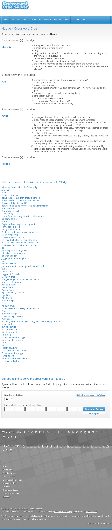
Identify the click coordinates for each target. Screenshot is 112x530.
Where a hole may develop (14, 358)
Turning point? (8, 355)
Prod (3, 311)
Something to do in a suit (13, 340)
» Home (4, 466)
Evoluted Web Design (63, 511)
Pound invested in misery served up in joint (21, 308)
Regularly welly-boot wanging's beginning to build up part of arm (31, 321)
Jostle (4, 268)
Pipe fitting (6, 295)
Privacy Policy (92, 523)
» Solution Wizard (8, 473)
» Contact (5, 496)
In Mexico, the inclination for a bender (19, 245)
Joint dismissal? (8, 263)
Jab (2, 247)
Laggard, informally (10, 274)
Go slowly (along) (9, 234)
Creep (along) (7, 213)
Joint (3, 261)
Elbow (4, 221)
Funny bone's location (11, 229)
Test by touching (9, 347)
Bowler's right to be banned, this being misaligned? (25, 205)
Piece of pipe (7, 290)
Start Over (94, 413)
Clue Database (45, 19)
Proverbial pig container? (13, 316)
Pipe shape (6, 297)
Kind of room (7, 271)
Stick (3, 342)
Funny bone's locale (10, 226)
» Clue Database (8, 476)
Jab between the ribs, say (13, 253)
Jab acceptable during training (15, 250)
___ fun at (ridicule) (10, 361)
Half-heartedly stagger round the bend (19, 240)
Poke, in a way (8, 305)
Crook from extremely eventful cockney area (22, 216)
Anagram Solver (78, 19)
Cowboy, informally (10, 211)
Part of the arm (8, 284)
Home (5, 19)
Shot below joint (9, 332)
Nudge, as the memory (12, 282)
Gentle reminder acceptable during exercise (21, 232)
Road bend (6, 324)
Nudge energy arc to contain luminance (20, 279)
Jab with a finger (9, 255)
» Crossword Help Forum (11, 480)
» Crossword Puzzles (10, 493)
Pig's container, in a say (12, 292)
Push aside (6, 319)
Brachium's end (8, 208)
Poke (3, 303)
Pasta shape (7, 287)
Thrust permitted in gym (12, 353)
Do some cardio (9, 218)
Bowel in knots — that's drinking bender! (20, 200)
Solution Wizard (29, 19)
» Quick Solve (7, 470)
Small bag (6, 334)
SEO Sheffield (91, 511)
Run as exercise (8, 326)
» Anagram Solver (8, 483)
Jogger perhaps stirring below (15, 258)
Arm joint (5, 190)
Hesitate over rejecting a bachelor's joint (20, 242)
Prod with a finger (9, 313)
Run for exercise (9, 329)
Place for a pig (8, 300)
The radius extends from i (13, 350)
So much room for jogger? (14, 337)
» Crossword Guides (9, 490)
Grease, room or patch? (12, 237)
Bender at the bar (9, 195)
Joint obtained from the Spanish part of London (23, 266)
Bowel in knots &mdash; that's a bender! (20, 197)
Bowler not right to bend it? (14, 203)
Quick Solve (16, 19)
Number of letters (13, 395)
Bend (3, 192)
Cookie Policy (105, 523)
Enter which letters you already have (23, 405)
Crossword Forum (61, 19)
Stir (3, 345)
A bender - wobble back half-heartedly (19, 187)
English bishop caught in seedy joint (18, 224)
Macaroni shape (9, 276)
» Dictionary (6, 486)
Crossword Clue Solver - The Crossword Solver (15, 7)
